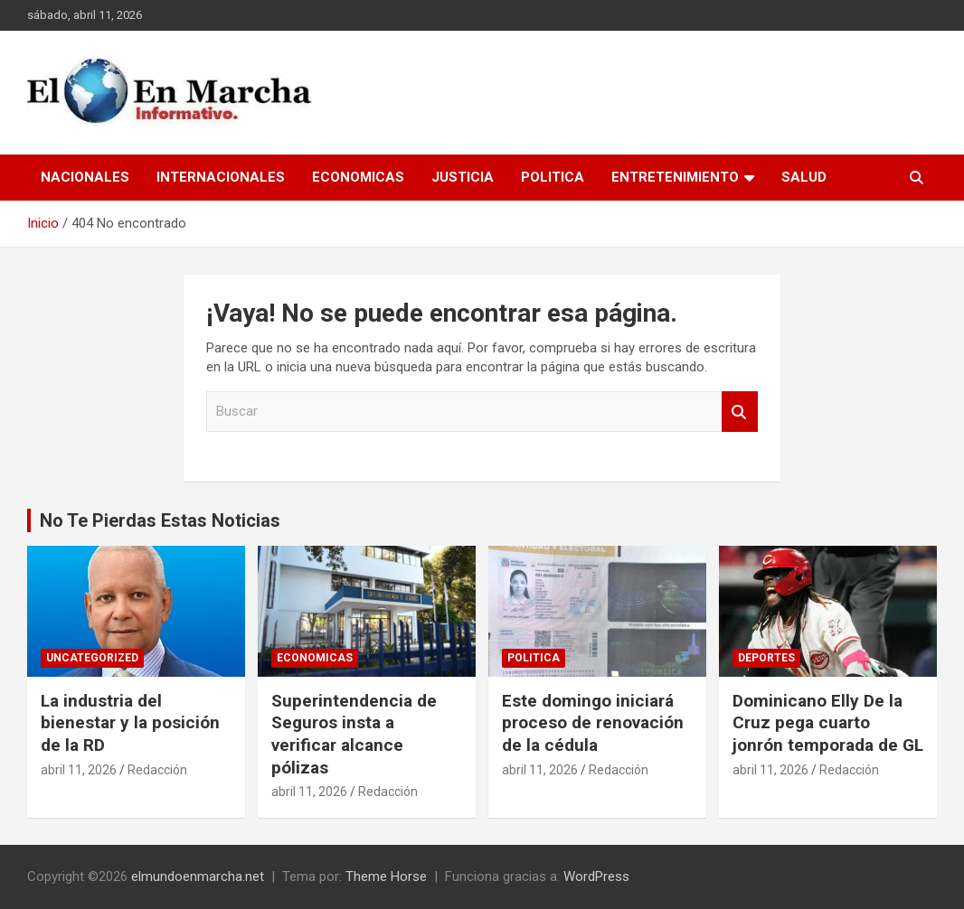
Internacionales (220, 177)
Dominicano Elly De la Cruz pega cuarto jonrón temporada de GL (827, 722)
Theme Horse (386, 876)
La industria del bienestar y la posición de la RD (130, 722)
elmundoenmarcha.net (197, 876)
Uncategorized (92, 657)
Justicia (462, 177)
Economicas (358, 177)
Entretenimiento (675, 177)
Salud (804, 177)
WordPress (596, 876)
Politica (552, 177)
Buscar (740, 411)
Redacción (157, 770)
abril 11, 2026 (79, 770)
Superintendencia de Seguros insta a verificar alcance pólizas (354, 734)
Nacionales (85, 177)
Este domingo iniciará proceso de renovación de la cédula (593, 722)
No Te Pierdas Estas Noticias (160, 520)
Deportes (766, 657)
